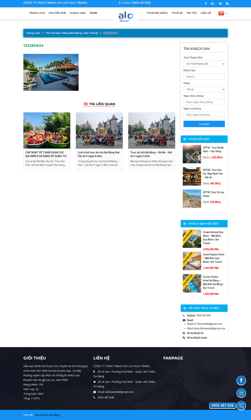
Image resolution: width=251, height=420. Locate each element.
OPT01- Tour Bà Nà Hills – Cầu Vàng (213, 149)
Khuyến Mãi (57, 13)
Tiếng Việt (221, 13)
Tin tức (191, 13)
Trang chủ (37, 13)
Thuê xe (177, 13)
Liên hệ (206, 13)
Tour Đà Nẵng (157, 13)
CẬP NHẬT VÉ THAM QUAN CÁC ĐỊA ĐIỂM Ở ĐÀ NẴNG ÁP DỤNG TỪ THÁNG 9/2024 (45, 154)
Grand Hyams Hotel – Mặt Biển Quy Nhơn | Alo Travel (213, 258)
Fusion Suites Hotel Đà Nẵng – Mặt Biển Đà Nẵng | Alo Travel (213, 282)
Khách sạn (78, 13)
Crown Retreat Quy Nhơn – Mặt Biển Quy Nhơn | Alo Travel (213, 238)
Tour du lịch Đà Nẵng (46, 415)
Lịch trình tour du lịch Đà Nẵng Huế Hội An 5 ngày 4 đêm (99, 154)
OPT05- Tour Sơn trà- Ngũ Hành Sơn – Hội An (213, 173)
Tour (93, 13)
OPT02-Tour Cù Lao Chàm (213, 194)
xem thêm (62, 380)
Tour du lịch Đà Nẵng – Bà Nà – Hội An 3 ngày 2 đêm (151, 154)
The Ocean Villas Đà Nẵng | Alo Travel (72, 33)
